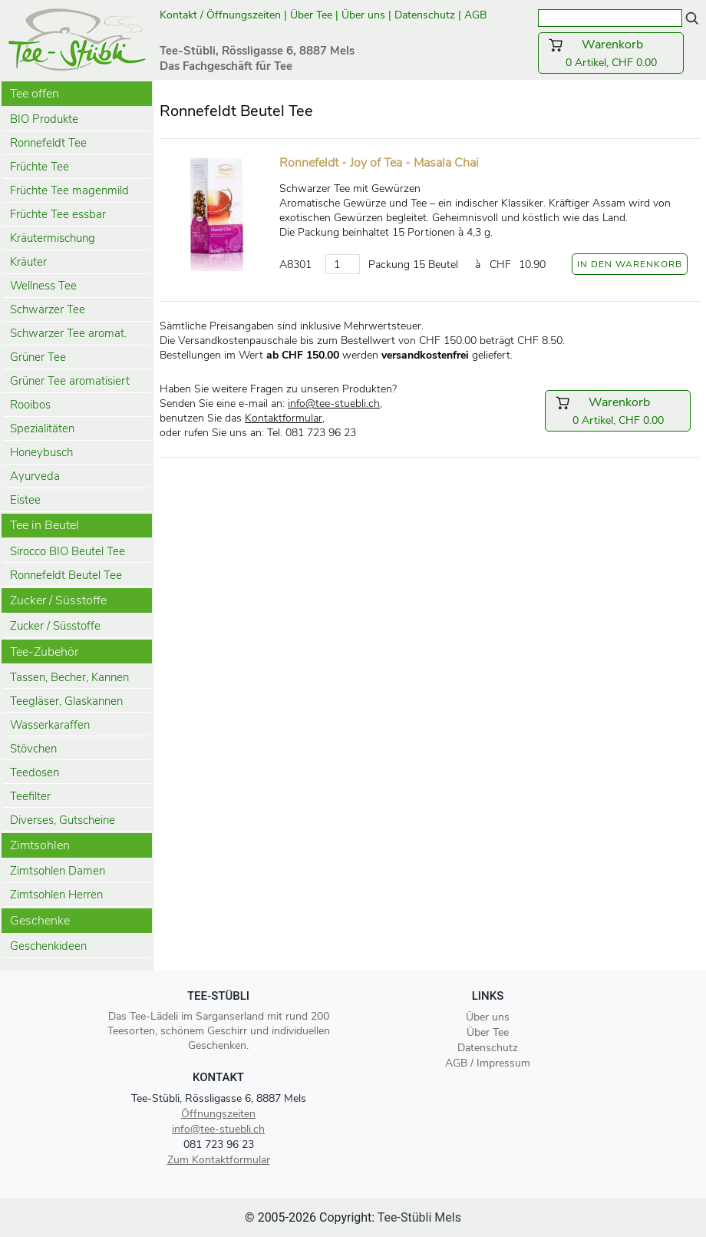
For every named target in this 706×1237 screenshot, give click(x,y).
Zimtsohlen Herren (56, 894)
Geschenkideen (48, 946)
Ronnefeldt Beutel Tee (66, 575)
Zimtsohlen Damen (57, 870)
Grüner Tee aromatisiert (70, 381)
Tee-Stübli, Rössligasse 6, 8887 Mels (218, 1098)
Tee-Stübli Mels (419, 1217)
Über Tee (311, 15)
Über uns (363, 15)
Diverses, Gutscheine (62, 820)
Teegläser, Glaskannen (66, 701)
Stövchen (33, 748)
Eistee (25, 500)
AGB (477, 15)
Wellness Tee (43, 285)
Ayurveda (35, 476)
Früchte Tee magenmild (69, 190)
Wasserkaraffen (50, 725)
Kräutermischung (52, 238)
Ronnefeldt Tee (48, 142)
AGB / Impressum (487, 1063)
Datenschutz (424, 15)
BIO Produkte (44, 119)
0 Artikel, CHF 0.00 (611, 53)
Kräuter (28, 262)
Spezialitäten (42, 428)
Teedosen (34, 772)
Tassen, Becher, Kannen (69, 677)
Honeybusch (41, 452)
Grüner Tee (38, 357)
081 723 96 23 (218, 1144)
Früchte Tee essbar (58, 214)
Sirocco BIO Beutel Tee (67, 551)
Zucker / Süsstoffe (55, 625)
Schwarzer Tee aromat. (68, 333)
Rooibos (30, 404)
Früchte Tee (39, 166)
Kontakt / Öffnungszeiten (220, 15)
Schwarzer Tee (47, 309)
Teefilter (30, 796)
